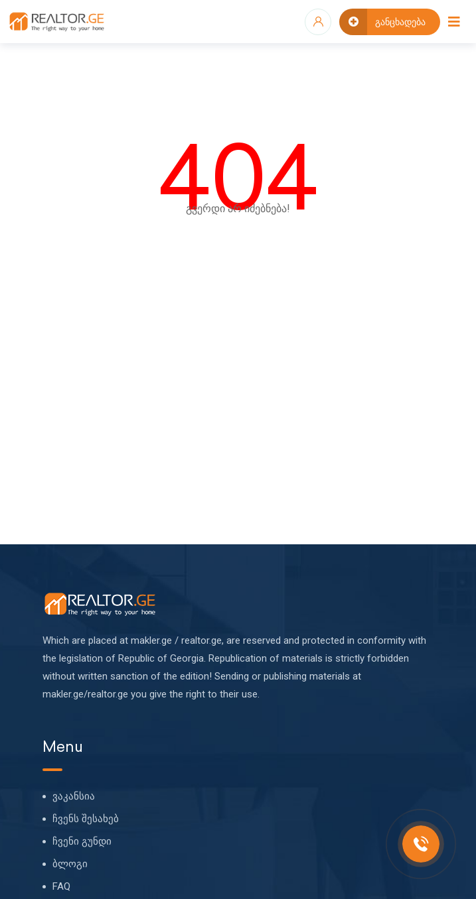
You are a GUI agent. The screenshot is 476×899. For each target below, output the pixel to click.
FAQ (61, 886)
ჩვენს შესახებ (85, 819)
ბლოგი (70, 864)
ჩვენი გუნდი (82, 841)
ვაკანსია (73, 796)
